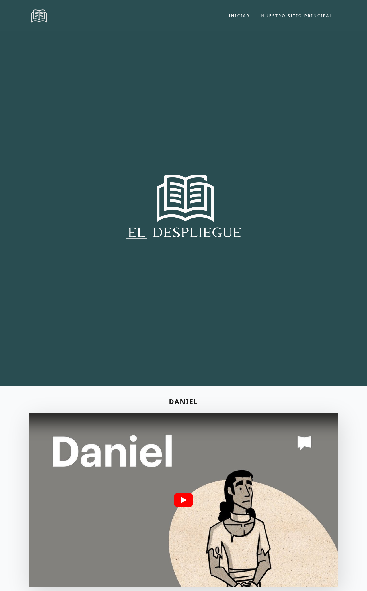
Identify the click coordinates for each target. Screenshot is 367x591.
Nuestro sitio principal (297, 15)
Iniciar (239, 15)
